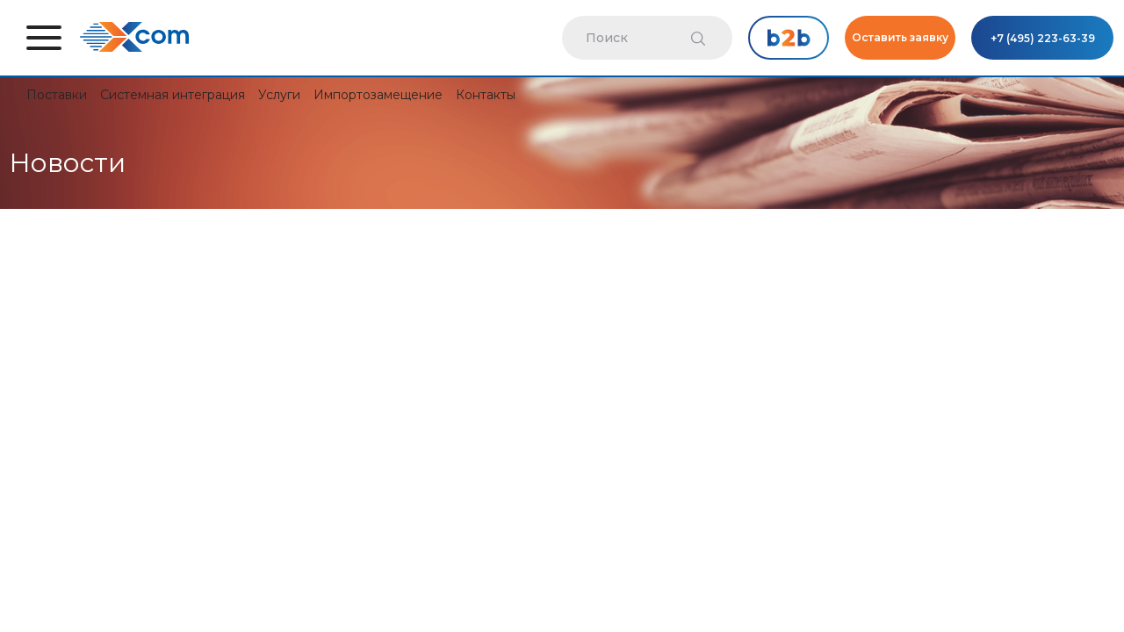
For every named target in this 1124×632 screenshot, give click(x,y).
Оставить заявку (900, 37)
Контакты (485, 95)
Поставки (56, 95)
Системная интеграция (172, 95)
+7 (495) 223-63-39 (1043, 38)
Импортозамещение (378, 95)
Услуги (279, 95)
